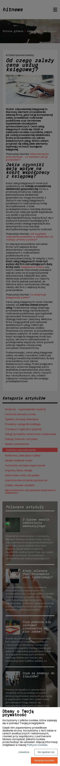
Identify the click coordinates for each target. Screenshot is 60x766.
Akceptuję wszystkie (44, 760)
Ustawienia (23, 752)
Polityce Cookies (37, 745)
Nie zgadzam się (46, 752)
